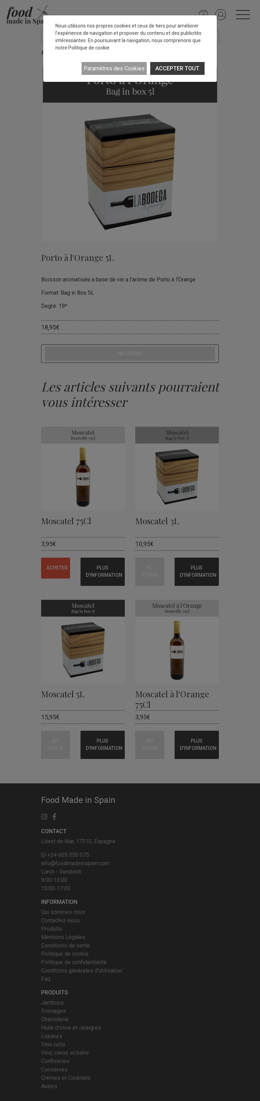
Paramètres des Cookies (114, 68)
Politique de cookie (88, 48)
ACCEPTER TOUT (177, 68)
